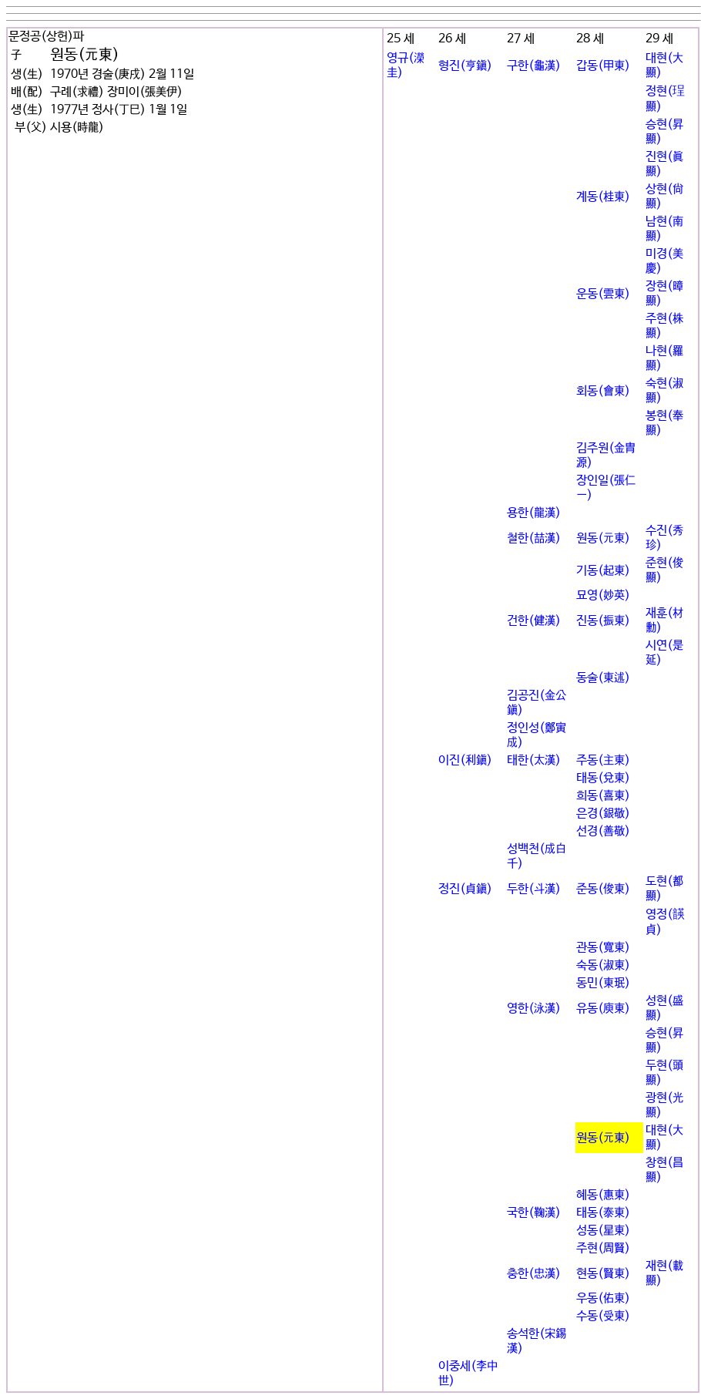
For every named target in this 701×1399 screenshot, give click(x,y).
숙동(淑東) (603, 965)
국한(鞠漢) (534, 1213)
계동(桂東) (603, 197)
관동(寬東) (603, 947)
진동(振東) (603, 621)
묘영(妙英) (603, 595)
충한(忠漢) (534, 1273)
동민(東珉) (603, 983)
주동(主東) (603, 760)
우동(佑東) (603, 1298)
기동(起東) (603, 570)
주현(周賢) (603, 1248)
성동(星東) (603, 1230)
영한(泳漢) (534, 1008)
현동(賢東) (603, 1273)
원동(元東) (603, 538)
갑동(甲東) (603, 66)
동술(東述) (603, 678)
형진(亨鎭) (465, 66)
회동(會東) (603, 391)
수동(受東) (603, 1316)
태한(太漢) (534, 760)
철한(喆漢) (534, 538)
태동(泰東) (603, 1213)
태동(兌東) (603, 778)
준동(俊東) (603, 889)
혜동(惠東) (603, 1195)
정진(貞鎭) (465, 889)
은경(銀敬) (603, 813)
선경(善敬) (603, 831)
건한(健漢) (534, 621)
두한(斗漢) (534, 889)
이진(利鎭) (465, 760)
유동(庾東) (603, 1008)
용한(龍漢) (534, 513)
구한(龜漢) (534, 66)
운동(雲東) (603, 294)
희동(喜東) (603, 796)
